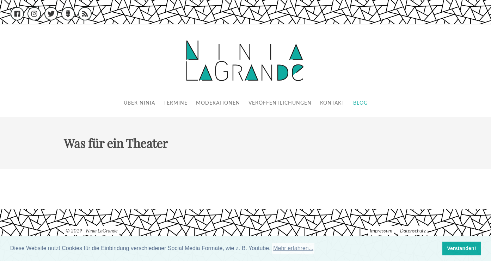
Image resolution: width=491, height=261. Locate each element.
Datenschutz (413, 231)
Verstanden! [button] (461, 248)
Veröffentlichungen (280, 103)
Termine (176, 103)
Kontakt (332, 103)
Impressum (381, 231)
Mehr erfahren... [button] (293, 248)
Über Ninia (139, 103)
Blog (360, 103)
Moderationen (218, 103)
